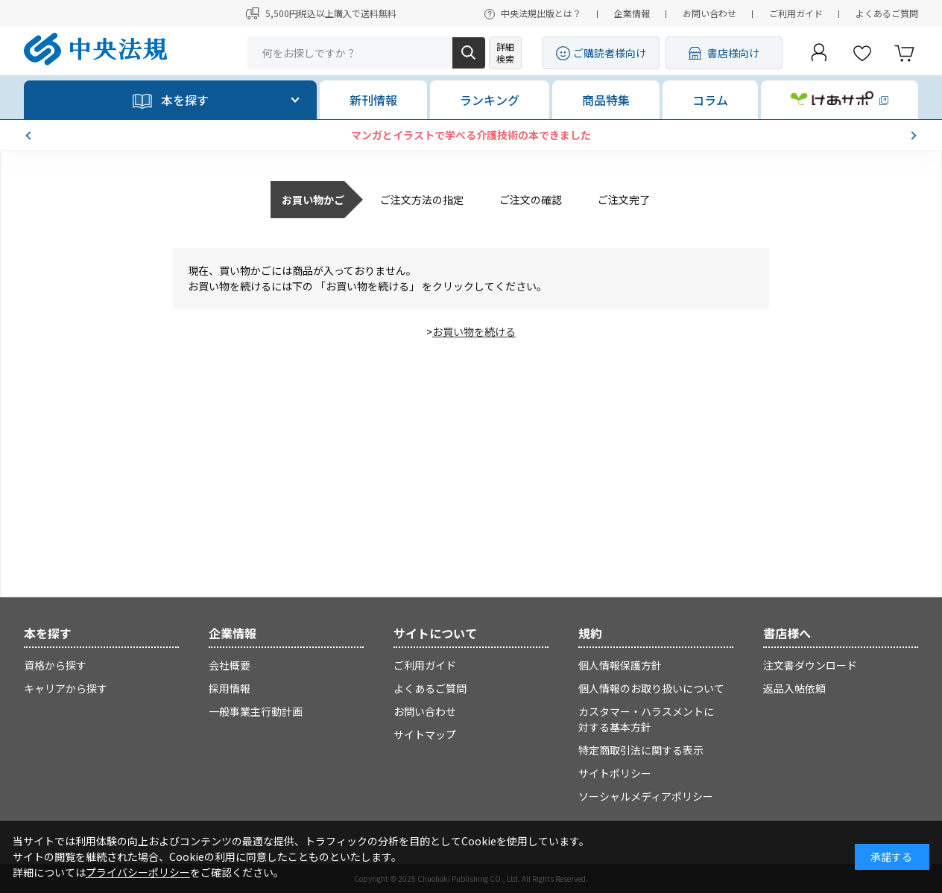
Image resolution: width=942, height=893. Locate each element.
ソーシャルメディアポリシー (645, 796)
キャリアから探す (65, 688)
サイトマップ (424, 734)
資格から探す (55, 665)
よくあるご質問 (887, 13)
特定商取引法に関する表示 (641, 750)
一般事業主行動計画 (256, 711)
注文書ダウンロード (810, 665)
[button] (30, 136)
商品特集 (606, 100)
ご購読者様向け (609, 52)
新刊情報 (373, 100)
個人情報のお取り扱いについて (651, 688)
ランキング (489, 100)
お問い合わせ (709, 13)
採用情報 (229, 688)
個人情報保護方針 (620, 665)
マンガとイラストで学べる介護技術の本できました (471, 134)
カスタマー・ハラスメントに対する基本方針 (646, 719)
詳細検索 (505, 52)
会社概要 (229, 665)
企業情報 (632, 13)
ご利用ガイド (796, 13)
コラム (710, 100)
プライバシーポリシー (138, 872)
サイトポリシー (614, 773)
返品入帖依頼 (794, 688)
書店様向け (733, 52)
